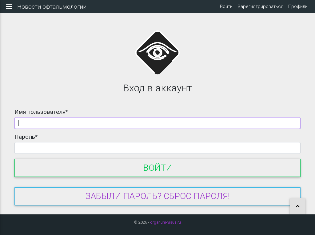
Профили (298, 9)
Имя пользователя (41, 117)
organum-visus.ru (165, 222)
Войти (226, 9)
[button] (297, 206)
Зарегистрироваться (260, 9)
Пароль (26, 142)
